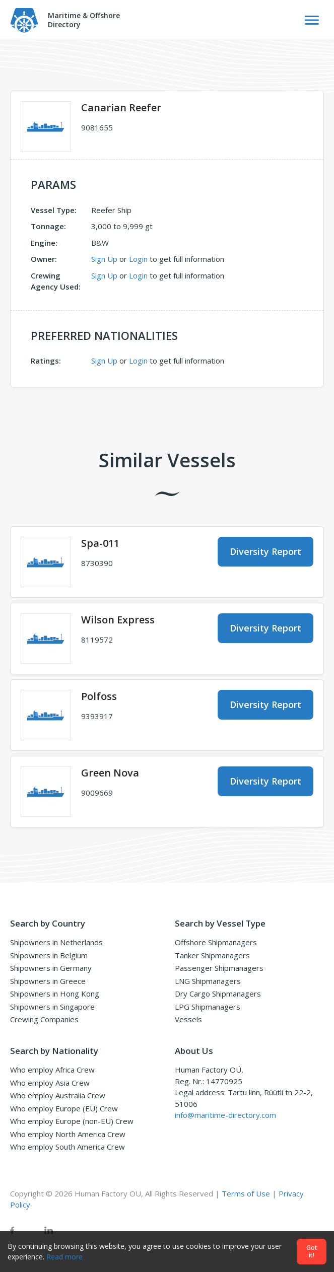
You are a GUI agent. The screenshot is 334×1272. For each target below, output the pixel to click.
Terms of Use (246, 1193)
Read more (64, 1256)
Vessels (188, 1019)
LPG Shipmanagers (207, 1007)
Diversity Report (265, 551)
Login (138, 259)
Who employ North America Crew (67, 1134)
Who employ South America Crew (67, 1147)
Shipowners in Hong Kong (54, 993)
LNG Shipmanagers (208, 981)
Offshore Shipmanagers (216, 942)
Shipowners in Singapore (52, 1007)
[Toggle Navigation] (312, 20)
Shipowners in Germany (51, 968)
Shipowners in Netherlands (56, 942)
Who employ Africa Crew (52, 1070)
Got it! (311, 1251)
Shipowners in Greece (48, 981)
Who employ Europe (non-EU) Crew (71, 1121)
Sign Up (104, 259)
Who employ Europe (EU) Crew (64, 1108)
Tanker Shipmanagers (212, 955)
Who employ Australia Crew (57, 1095)
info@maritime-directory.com (225, 1115)
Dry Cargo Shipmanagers (218, 993)
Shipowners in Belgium (49, 955)
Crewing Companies (44, 1019)
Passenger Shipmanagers (219, 968)
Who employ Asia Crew (50, 1083)
